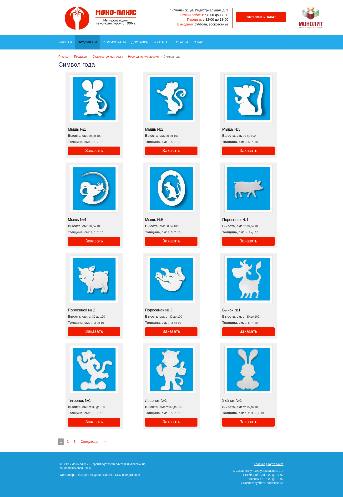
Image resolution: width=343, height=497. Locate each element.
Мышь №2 (154, 129)
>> (104, 441)
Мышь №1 (77, 129)
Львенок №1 (156, 401)
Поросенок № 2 (81, 310)
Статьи (183, 41)
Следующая (90, 441)
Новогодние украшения (143, 56)
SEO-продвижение (127, 475)
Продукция (88, 41)
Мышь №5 (154, 220)
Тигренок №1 (79, 401)
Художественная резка (108, 56)
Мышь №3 (231, 129)
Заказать (94, 150)
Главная (66, 41)
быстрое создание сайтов (95, 475)
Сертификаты (115, 41)
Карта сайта (275, 464)
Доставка (141, 41)
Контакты (163, 41)
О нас (200, 41)
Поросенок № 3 (158, 310)
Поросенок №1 (235, 220)
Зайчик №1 (232, 401)
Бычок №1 (231, 310)
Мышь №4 (77, 220)
